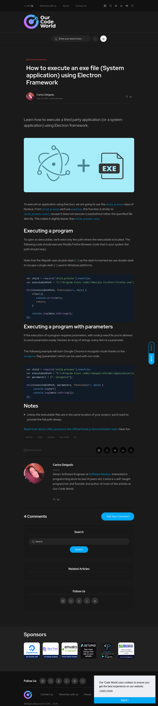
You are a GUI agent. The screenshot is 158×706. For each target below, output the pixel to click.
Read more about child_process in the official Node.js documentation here (70, 429)
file (75, 437)
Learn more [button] (106, 690)
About (66, 5)
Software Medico (100, 474)
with (28, 5)
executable (64, 437)
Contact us (80, 5)
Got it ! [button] (124, 700)
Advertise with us (48, 5)
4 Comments (35, 516)
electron (29, 437)
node (40, 437)
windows (51, 437)
